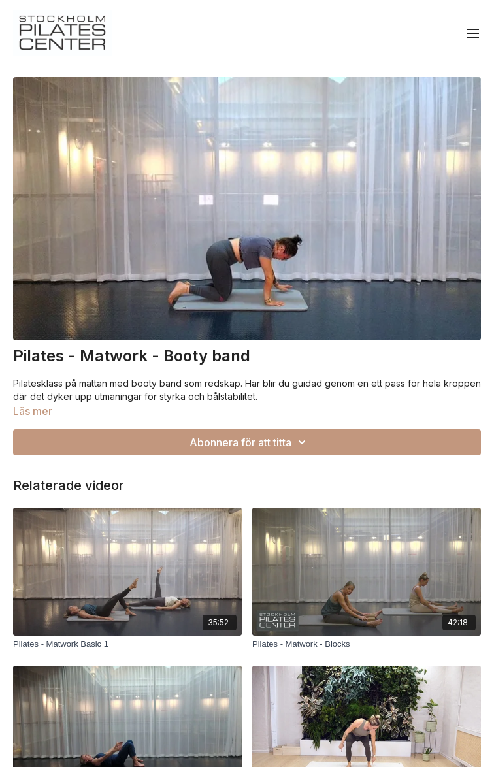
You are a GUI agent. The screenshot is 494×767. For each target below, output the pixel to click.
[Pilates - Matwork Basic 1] (127, 644)
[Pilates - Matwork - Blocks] (366, 644)
